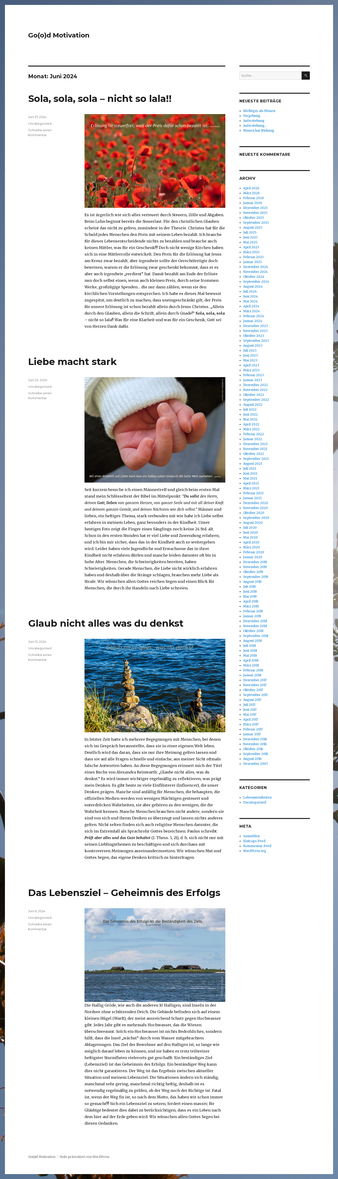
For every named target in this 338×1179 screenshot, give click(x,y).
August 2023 (252, 346)
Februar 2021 (253, 493)
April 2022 (251, 424)
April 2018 (250, 660)
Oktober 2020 (253, 513)
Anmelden (251, 836)
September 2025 (256, 223)
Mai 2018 (250, 656)
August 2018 (252, 641)
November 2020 (255, 508)
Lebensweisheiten (257, 798)
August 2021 (252, 464)
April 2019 (250, 601)
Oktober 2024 (253, 277)
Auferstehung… (255, 126)
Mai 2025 (250, 242)
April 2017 (250, 720)
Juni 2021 (250, 474)
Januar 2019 (252, 616)
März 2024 (251, 311)
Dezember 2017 (255, 680)
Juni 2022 (250, 415)
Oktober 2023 (253, 336)
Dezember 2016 (255, 739)
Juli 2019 (249, 587)
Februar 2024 (253, 316)
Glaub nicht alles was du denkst (106, 623)
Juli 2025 (249, 232)
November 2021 (255, 449)
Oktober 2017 (253, 690)
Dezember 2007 (255, 764)
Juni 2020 (250, 533)
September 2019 (255, 577)
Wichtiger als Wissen (259, 111)
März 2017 (250, 724)
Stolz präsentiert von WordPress (84, 1157)
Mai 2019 (250, 597)
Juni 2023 (250, 355)
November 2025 (255, 213)
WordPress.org (254, 851)
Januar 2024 (252, 321)
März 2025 (251, 252)
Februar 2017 (253, 729)
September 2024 (256, 282)
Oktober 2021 (253, 454)
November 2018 (255, 626)
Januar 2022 (252, 439)
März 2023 (251, 370)
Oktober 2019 (253, 572)
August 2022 (252, 405)
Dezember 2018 (255, 621)
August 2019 (252, 582)
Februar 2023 (253, 375)
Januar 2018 (252, 675)
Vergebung (251, 116)
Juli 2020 (250, 528)
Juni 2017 (250, 710)
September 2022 (256, 400)
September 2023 (256, 341)
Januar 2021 (252, 498)
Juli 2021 (249, 469)
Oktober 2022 (253, 395)
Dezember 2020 (255, 503)
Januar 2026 (252, 203)
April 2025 (251, 247)
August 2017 (252, 700)
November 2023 (255, 331)
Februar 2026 (253, 198)
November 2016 (255, 744)
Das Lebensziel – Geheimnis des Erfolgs (124, 892)
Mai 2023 (250, 360)
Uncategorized (39, 123)
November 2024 (255, 272)
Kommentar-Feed (257, 846)
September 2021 (256, 459)
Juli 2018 (249, 646)
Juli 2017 (249, 705)
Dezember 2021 (255, 444)
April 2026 (251, 188)
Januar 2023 (252, 380)
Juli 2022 (250, 410)
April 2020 (251, 542)
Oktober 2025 (253, 218)
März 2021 (251, 488)
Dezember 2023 (255, 326)
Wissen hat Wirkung (258, 131)
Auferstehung (254, 121)
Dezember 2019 (255, 562)
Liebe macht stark (72, 361)
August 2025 (252, 228)
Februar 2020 (253, 552)
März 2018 (251, 665)
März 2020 (251, 547)
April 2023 (251, 365)
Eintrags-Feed (254, 841)
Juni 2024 (250, 296)
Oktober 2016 (253, 749)
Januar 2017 (252, 734)
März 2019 (251, 606)
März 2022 (251, 429)
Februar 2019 (253, 611)
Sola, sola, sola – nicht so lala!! (100, 98)
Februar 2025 (253, 257)
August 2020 (253, 523)
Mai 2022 (250, 419)
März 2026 (251, 193)
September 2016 (255, 754)
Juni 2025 (250, 237)
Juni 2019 (250, 592)
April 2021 (251, 483)
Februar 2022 (253, 434)
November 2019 (255, 567)
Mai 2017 (249, 715)
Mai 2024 (250, 301)
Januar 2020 (252, 557)
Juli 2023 (250, 351)
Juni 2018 (250, 651)
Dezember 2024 (255, 267)
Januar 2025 (252, 262)
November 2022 (255, 390)
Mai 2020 (250, 537)
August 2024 (253, 287)
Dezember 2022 (255, 385)
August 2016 (252, 759)
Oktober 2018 (253, 631)
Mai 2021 (250, 478)
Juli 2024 (250, 292)
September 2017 (255, 695)
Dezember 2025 (255, 208)
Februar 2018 (253, 670)
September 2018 (255, 636)
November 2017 (254, 685)
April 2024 (251, 306)
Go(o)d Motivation (58, 35)
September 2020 (256, 518)
